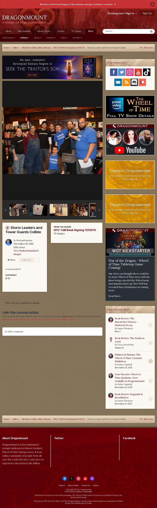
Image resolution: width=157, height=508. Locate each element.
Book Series (9, 37)
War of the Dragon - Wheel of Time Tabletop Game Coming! (128, 264)
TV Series (76, 31)
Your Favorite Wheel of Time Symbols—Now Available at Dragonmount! (130, 377)
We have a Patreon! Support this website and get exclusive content (76, 4)
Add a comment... (14, 331)
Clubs (64, 37)
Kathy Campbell (125, 364)
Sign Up (147, 13)
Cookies (96, 485)
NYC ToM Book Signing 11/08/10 (75, 230)
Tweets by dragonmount (67, 443)
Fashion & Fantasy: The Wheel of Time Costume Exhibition (128, 358)
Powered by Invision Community (78, 491)
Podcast (50, 37)
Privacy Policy (73, 485)
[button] (5, 210)
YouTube (77, 37)
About (37, 37)
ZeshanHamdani (24, 240)
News (8, 31)
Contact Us (85, 485)
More (90, 31)
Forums (60, 31)
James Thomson (125, 328)
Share (12, 260)
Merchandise (24, 31)
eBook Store (43, 31)
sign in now (68, 316)
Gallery (24, 37)
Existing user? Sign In (122, 13)
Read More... (115, 296)
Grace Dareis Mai (126, 344)
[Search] (118, 31)
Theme (61, 485)
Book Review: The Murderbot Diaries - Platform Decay (126, 322)
